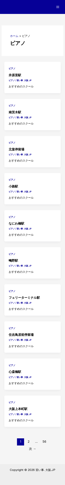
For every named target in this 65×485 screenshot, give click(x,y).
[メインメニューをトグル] (58, 7)
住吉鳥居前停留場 (21, 335)
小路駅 (13, 186)
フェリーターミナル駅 (24, 297)
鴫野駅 (13, 260)
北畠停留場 (16, 149)
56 (44, 441)
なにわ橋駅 (16, 223)
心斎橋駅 (15, 372)
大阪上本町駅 (18, 409)
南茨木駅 (15, 112)
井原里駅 (15, 75)
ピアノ (12, 68)
